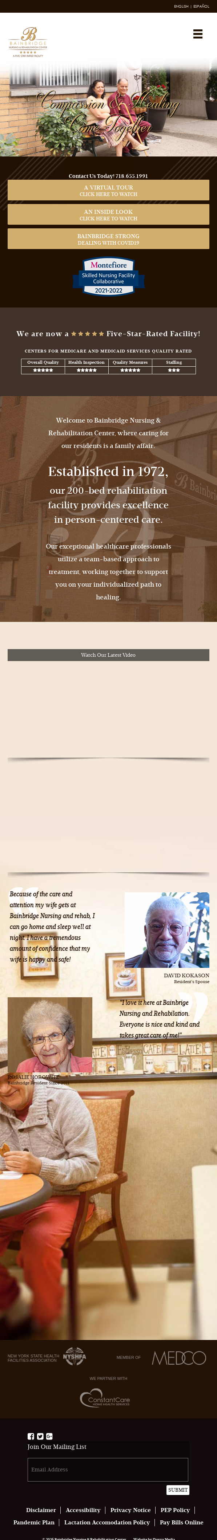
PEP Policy (175, 1510)
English (181, 6)
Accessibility (83, 1510)
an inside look (108, 215)
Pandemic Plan (34, 1522)
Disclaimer (41, 1510)
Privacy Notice (130, 1510)
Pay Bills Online (182, 1522)
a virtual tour (108, 190)
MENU (198, 34)
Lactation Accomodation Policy (107, 1522)
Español (201, 6)
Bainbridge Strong (108, 239)
